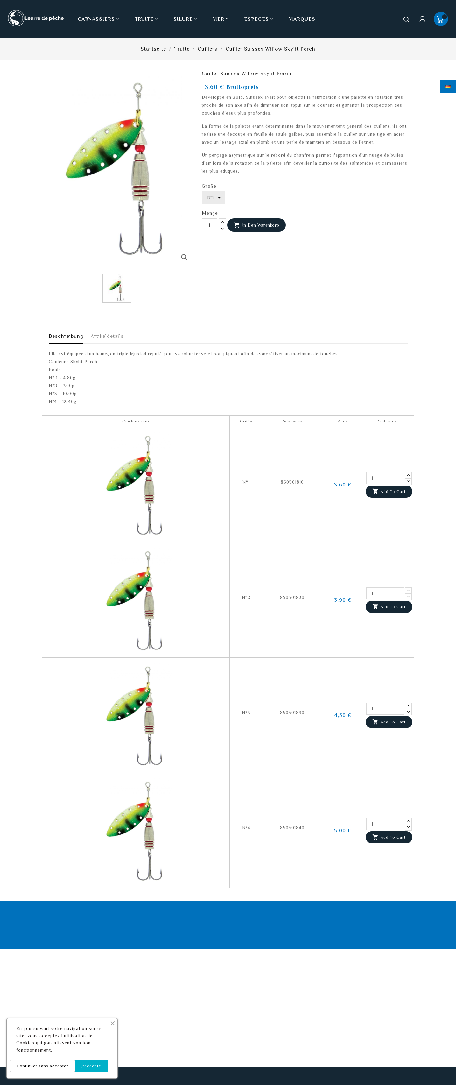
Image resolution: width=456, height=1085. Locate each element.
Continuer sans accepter (42, 1065)
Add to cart (389, 491)
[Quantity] (385, 478)
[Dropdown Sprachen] (448, 86)
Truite (147, 19)
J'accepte (91, 1065)
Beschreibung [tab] (66, 336)
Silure (185, 19)
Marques (302, 19)
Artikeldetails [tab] (107, 336)
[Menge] (209, 225)
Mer (221, 19)
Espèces (259, 19)
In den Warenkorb (256, 225)
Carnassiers (99, 19)
